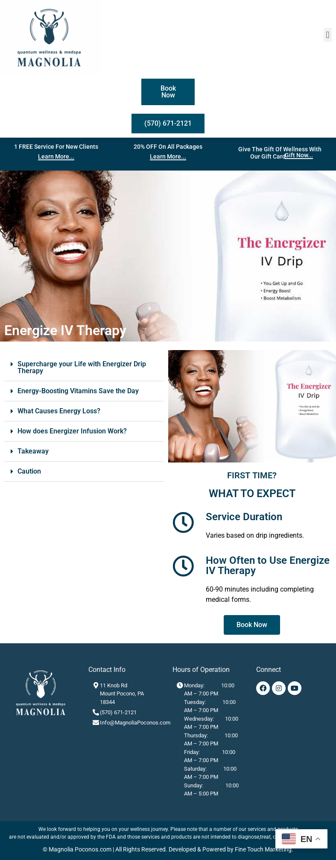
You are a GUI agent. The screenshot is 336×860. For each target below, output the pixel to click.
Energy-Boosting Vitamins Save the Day (78, 391)
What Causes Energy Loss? (59, 411)
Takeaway (33, 451)
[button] (328, 35)
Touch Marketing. (269, 849)
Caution (29, 471)
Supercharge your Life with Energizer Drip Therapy (82, 367)
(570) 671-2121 (118, 712)
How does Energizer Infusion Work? (72, 431)
